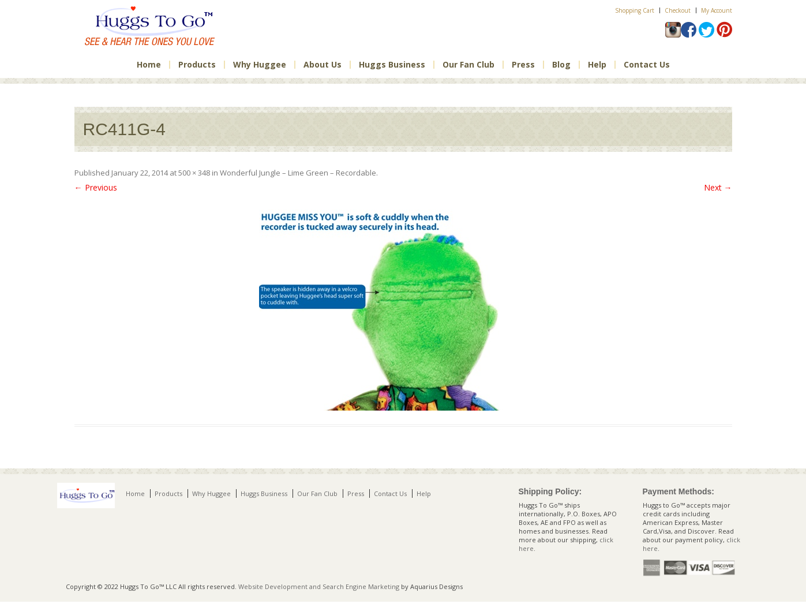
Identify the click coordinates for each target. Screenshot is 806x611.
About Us (322, 65)
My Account (716, 10)
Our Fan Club (468, 65)
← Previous (95, 187)
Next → (718, 187)
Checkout (678, 10)
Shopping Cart (634, 10)
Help (597, 65)
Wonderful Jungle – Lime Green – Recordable (298, 172)
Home (149, 65)
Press (523, 65)
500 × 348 (194, 172)
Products (197, 65)
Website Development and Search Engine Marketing (318, 586)
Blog (561, 65)
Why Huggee (259, 65)
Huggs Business (392, 65)
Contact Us (647, 65)
